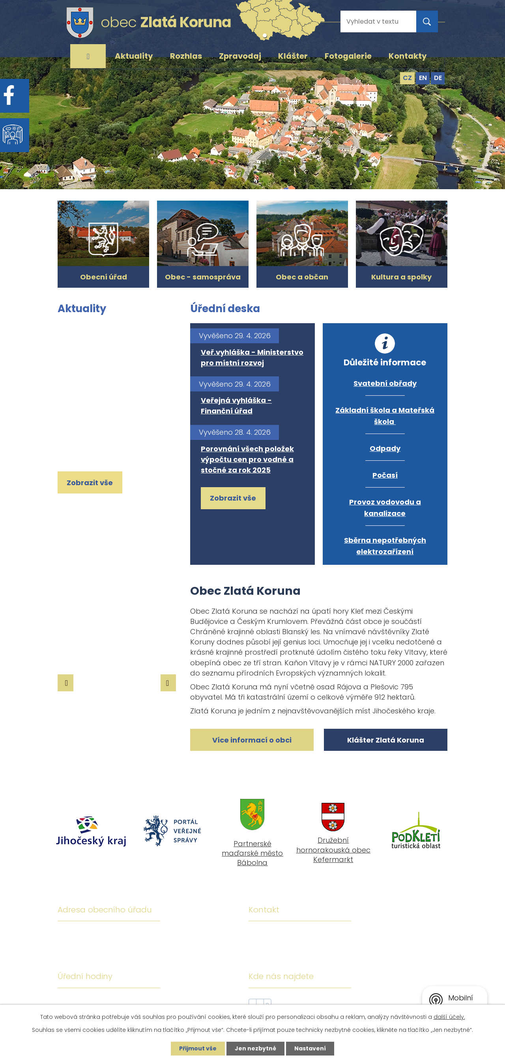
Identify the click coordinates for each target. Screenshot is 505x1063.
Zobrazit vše (90, 483)
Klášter (293, 55)
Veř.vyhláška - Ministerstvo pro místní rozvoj (252, 357)
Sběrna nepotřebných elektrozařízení (385, 546)
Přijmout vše (198, 1048)
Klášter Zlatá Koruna (385, 740)
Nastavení (310, 1048)
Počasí (385, 475)
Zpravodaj (240, 55)
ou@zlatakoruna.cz (324, 958)
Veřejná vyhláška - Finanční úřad (236, 405)
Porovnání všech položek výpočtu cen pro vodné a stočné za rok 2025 (247, 459)
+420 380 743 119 (320, 935)
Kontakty (408, 55)
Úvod (88, 56)
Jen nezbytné (255, 1048)
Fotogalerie (348, 55)
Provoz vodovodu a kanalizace (385, 507)
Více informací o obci (252, 740)
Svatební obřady (385, 383)
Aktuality (134, 55)
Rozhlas (186, 55)
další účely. (449, 1017)
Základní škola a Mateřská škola (384, 415)
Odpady (385, 448)
